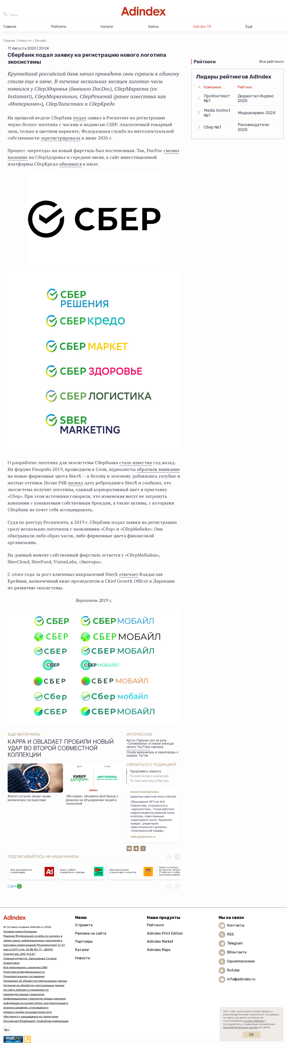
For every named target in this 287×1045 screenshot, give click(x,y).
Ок (251, 1034)
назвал (75, 483)
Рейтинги (155, 925)
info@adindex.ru (241, 979)
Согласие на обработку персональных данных (33, 985)
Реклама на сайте (90, 933)
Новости (24, 41)
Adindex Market (160, 941)
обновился (70, 164)
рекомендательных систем (240, 1027)
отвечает (129, 574)
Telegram (235, 943)
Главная (9, 41)
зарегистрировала (60, 138)
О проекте (84, 925)
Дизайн (40, 41)
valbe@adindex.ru (143, 837)
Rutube (233, 970)
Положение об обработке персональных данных (35, 980)
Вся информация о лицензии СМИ (25, 967)
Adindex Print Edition (165, 933)
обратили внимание (158, 469)
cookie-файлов (254, 1020)
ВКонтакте (236, 952)
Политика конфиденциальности (24, 971)
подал (79, 118)
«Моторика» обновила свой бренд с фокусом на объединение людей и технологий (92, 800)
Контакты (235, 925)
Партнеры (84, 941)
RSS (230, 934)
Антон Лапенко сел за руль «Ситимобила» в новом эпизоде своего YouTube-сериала (150, 744)
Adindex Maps (158, 950)
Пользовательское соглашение (23, 976)
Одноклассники (241, 961)
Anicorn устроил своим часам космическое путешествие (29, 798)
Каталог (82, 950)
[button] (177, 857)
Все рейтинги (271, 61)
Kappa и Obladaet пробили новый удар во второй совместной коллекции (61, 749)
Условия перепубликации (20, 931)
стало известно (135, 462)
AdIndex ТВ (202, 26)
